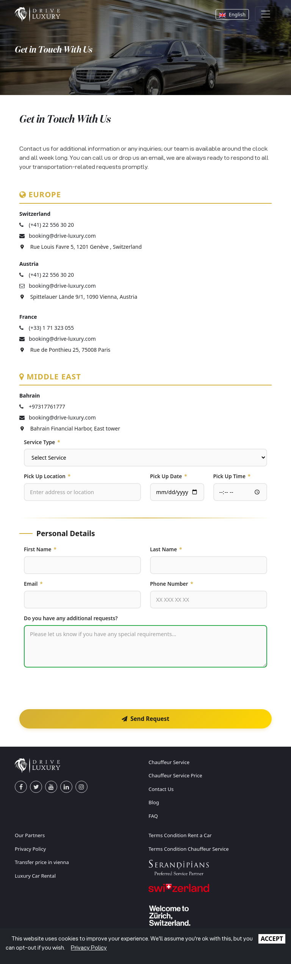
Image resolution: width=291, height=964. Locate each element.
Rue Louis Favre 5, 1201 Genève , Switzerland (80, 247)
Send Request (145, 718)
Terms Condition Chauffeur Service (189, 848)
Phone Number (171, 584)
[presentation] (81, 688)
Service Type (42, 442)
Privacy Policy (30, 848)
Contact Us (161, 789)
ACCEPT (272, 938)
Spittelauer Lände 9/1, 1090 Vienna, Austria (78, 297)
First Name (40, 549)
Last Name (166, 549)
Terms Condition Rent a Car (180, 835)
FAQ (153, 816)
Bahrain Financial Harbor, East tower (69, 428)
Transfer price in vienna (42, 862)
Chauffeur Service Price (175, 775)
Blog (154, 802)
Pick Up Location (47, 476)
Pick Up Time (232, 476)
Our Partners (30, 835)
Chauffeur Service (169, 762)
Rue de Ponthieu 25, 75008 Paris (64, 350)
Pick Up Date (168, 476)
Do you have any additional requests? (71, 618)
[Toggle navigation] (265, 14)
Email (33, 584)
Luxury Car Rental (35, 875)
